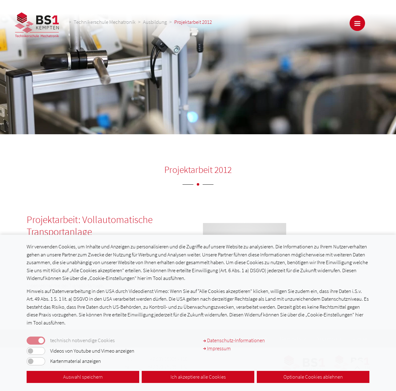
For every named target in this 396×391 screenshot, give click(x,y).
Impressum (217, 348)
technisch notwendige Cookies (82, 340)
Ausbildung (155, 22)
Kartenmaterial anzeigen (75, 361)
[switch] (36, 351)
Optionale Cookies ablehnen (313, 376)
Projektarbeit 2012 (193, 22)
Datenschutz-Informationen (234, 340)
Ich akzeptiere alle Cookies (198, 376)
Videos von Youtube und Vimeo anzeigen (92, 351)
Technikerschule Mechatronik (105, 22)
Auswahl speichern (83, 376)
